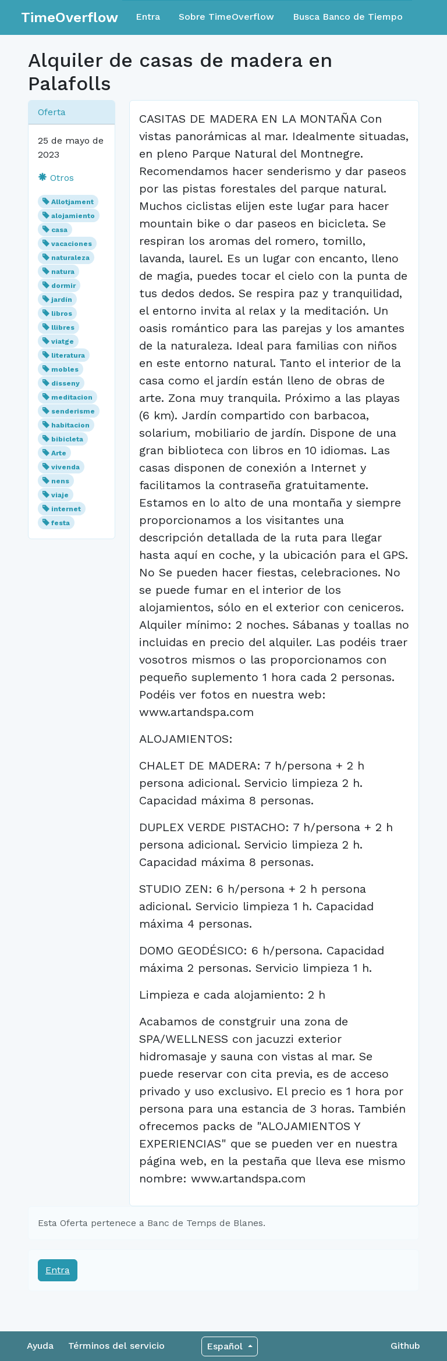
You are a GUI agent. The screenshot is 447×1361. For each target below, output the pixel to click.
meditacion (72, 397)
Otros (56, 177)
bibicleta (67, 439)
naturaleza (70, 258)
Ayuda (40, 1345)
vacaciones (71, 244)
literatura (68, 355)
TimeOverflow (69, 17)
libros (61, 313)
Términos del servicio (116, 1345)
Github (405, 1345)
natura (62, 272)
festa (60, 523)
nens (60, 481)
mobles (65, 369)
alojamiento (73, 216)
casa (59, 230)
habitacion (70, 425)
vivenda (65, 467)
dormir (63, 286)
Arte (58, 453)
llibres (62, 327)
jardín (61, 299)
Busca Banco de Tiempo (348, 16)
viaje (60, 495)
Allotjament (72, 202)
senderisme (73, 411)
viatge (62, 341)
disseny (65, 383)
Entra (148, 16)
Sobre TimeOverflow (226, 16)
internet (66, 509)
